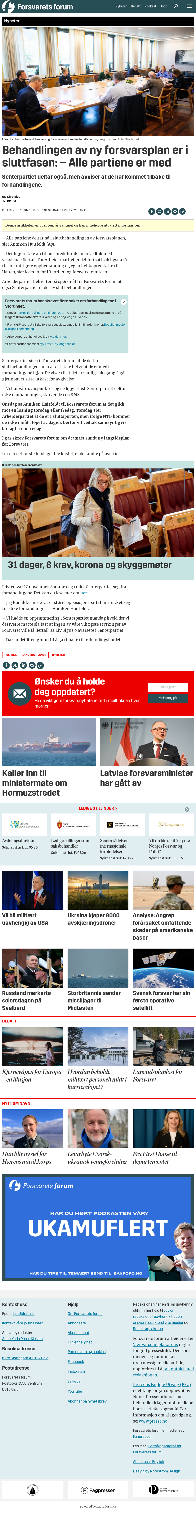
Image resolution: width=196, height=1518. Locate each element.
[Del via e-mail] (175, 216)
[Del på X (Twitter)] (159, 216)
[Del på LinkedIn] (167, 216)
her (83, 598)
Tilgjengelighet (80, 1348)
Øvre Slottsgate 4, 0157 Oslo (25, 1364)
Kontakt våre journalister (22, 1329)
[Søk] (176, 9)
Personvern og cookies (87, 1358)
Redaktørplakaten (148, 1335)
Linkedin (74, 1387)
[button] (187, 815)
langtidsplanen (34, 660)
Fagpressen (143, 1442)
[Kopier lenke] (182, 217)
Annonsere (77, 1329)
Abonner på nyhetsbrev (87, 1407)
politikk (11, 660)
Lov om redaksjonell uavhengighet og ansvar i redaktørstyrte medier (158, 1323)
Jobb (164, 9)
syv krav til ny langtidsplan (58, 349)
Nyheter (121, 9)
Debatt (135, 9)
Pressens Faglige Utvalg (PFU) (162, 1390)
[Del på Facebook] (151, 216)
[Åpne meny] (189, 10)
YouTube (75, 1397)
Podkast (150, 9)
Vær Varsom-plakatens (155, 1350)
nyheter (58, 660)
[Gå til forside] (37, 9)
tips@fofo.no (23, 1320)
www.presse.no (153, 1426)
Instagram (76, 1377)
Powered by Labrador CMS (98, 1512)
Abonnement (78, 1339)
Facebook (76, 1368)
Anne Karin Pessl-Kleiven (22, 1345)
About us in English (148, 1468)
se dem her (58, 342)
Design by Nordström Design (156, 1477)
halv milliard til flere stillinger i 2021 (41, 318)
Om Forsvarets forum (85, 1320)
